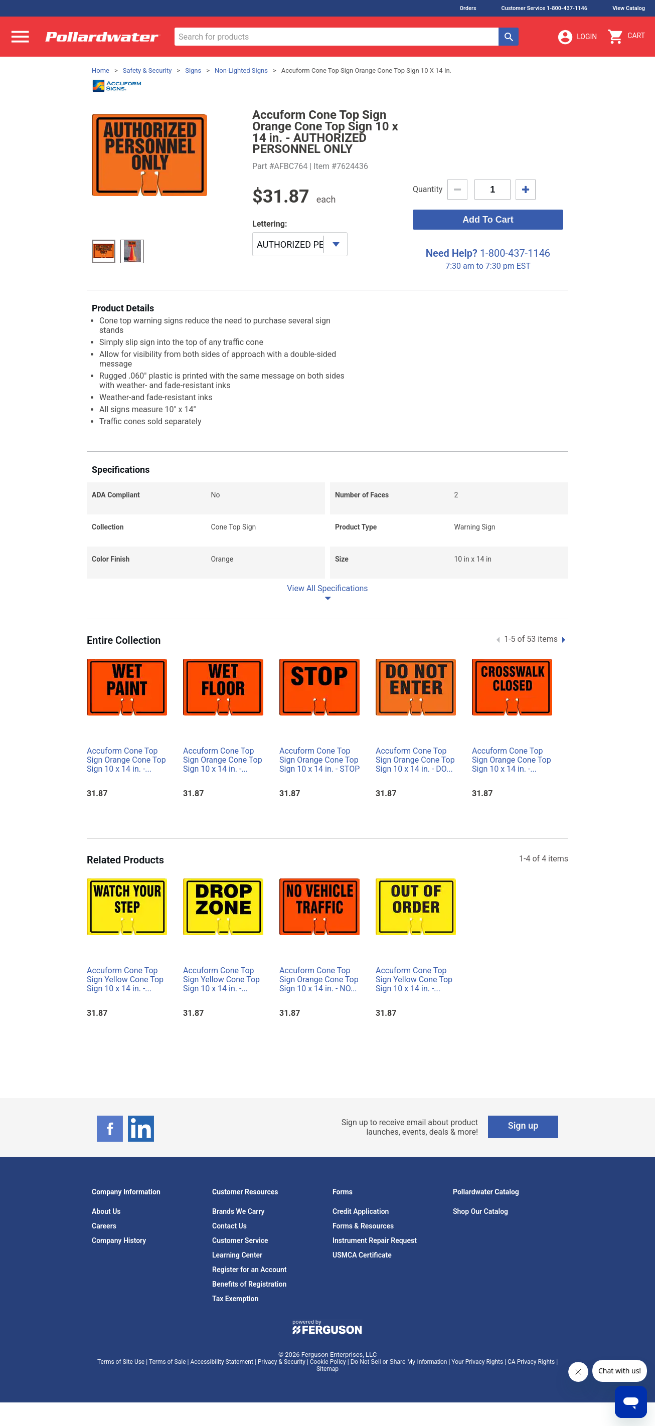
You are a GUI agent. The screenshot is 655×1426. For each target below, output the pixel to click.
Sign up (523, 1125)
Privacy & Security (281, 1361)
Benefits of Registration (249, 1284)
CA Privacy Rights (531, 1361)
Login (577, 37)
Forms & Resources (363, 1226)
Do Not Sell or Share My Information (399, 1361)
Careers (104, 1226)
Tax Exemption (235, 1299)
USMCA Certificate (362, 1255)
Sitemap (327, 1368)
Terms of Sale (167, 1361)
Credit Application (361, 1211)
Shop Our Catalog (480, 1211)
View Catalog (628, 8)
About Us (106, 1211)
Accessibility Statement (221, 1361)
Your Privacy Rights (477, 1361)
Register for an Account (249, 1270)
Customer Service (240, 1240)
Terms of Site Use (120, 1361)
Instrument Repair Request (375, 1240)
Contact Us (229, 1226)
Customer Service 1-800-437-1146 (545, 8)
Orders (467, 8)
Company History (119, 1240)
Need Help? (451, 253)
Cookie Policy (328, 1361)
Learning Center (237, 1255)
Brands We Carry (238, 1211)
